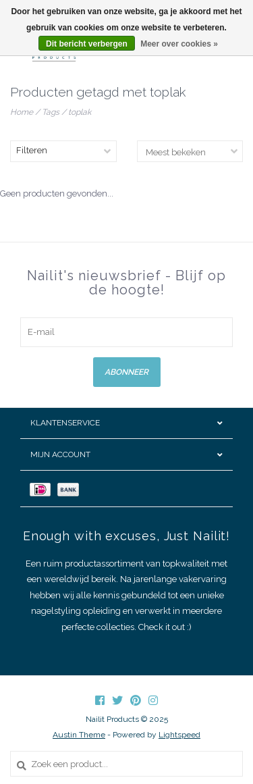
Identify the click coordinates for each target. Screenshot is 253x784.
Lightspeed (179, 734)
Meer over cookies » (179, 44)
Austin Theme (79, 734)
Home (21, 112)
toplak (79, 112)
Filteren (31, 150)
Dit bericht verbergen (87, 44)
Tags (50, 112)
